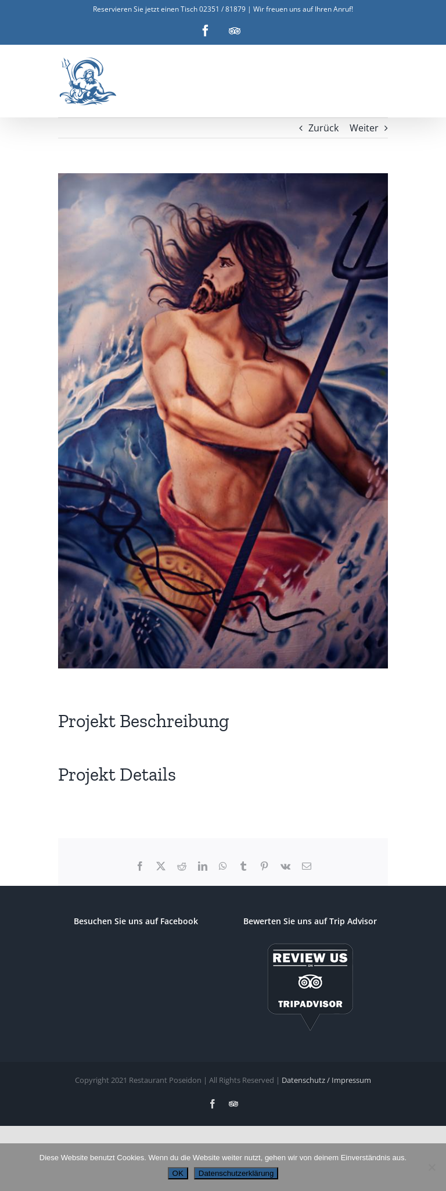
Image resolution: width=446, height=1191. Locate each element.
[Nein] (431, 1167)
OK (178, 1173)
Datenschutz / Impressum (326, 1080)
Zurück (323, 127)
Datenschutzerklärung (236, 1173)
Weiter (364, 127)
